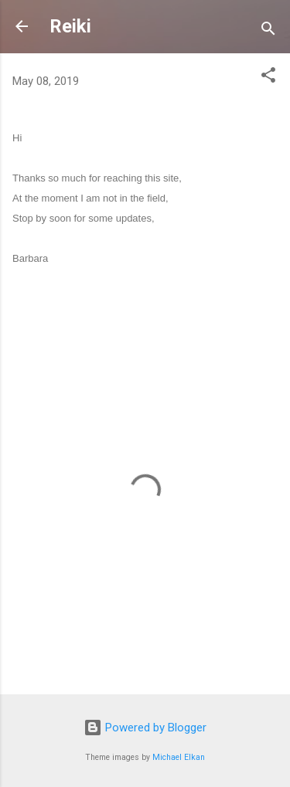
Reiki (70, 26)
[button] (268, 78)
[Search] (268, 31)
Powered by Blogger (145, 727)
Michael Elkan (178, 757)
